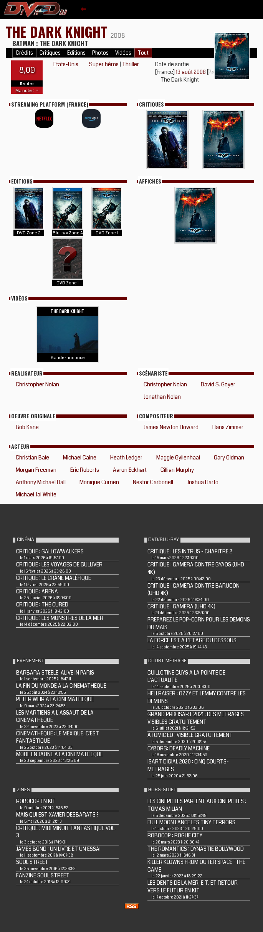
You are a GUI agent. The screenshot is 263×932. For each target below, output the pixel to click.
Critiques (50, 53)
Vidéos (123, 53)
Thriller (130, 64)
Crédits (24, 53)
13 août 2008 (191, 72)
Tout (143, 53)
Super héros (104, 64)
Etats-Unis (65, 64)
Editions (76, 53)
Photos (100, 53)
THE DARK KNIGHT (58, 31)
